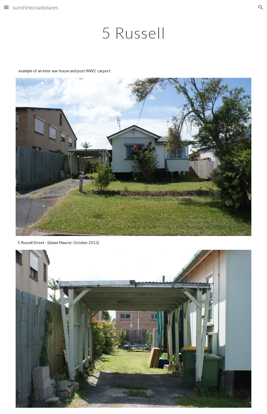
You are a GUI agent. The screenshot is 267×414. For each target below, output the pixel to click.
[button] (6, 7)
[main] (134, 32)
